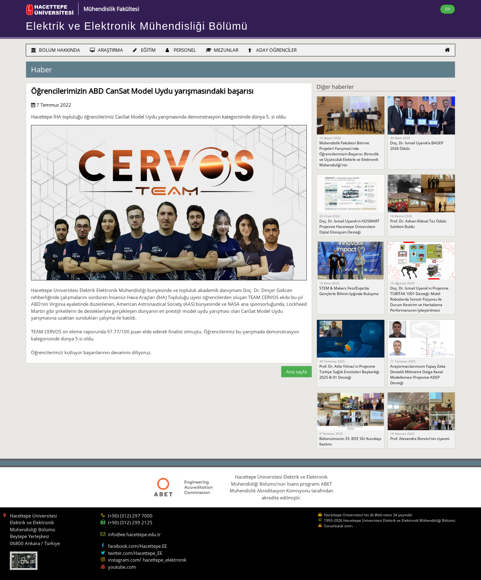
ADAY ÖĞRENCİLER (272, 50)
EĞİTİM (144, 50)
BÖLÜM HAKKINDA (55, 50)
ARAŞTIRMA (106, 50)
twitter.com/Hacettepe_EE (135, 553)
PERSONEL (181, 50)
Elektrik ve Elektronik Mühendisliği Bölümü (137, 26)
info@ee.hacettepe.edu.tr (134, 534)
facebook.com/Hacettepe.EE (137, 546)
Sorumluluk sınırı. (338, 526)
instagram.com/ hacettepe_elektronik (147, 560)
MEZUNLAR (222, 50)
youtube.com (122, 567)
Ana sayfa (296, 372)
